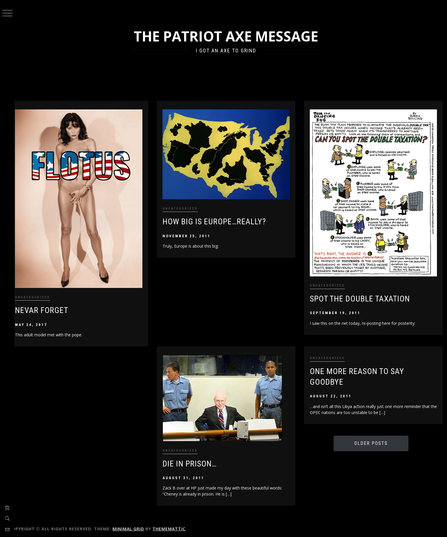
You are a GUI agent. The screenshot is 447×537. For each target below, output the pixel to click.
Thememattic (178, 524)
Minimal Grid (138, 524)
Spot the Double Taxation (363, 294)
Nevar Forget (51, 306)
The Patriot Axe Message (231, 36)
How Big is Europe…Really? (220, 219)
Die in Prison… (196, 459)
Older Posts (372, 439)
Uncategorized (42, 293)
